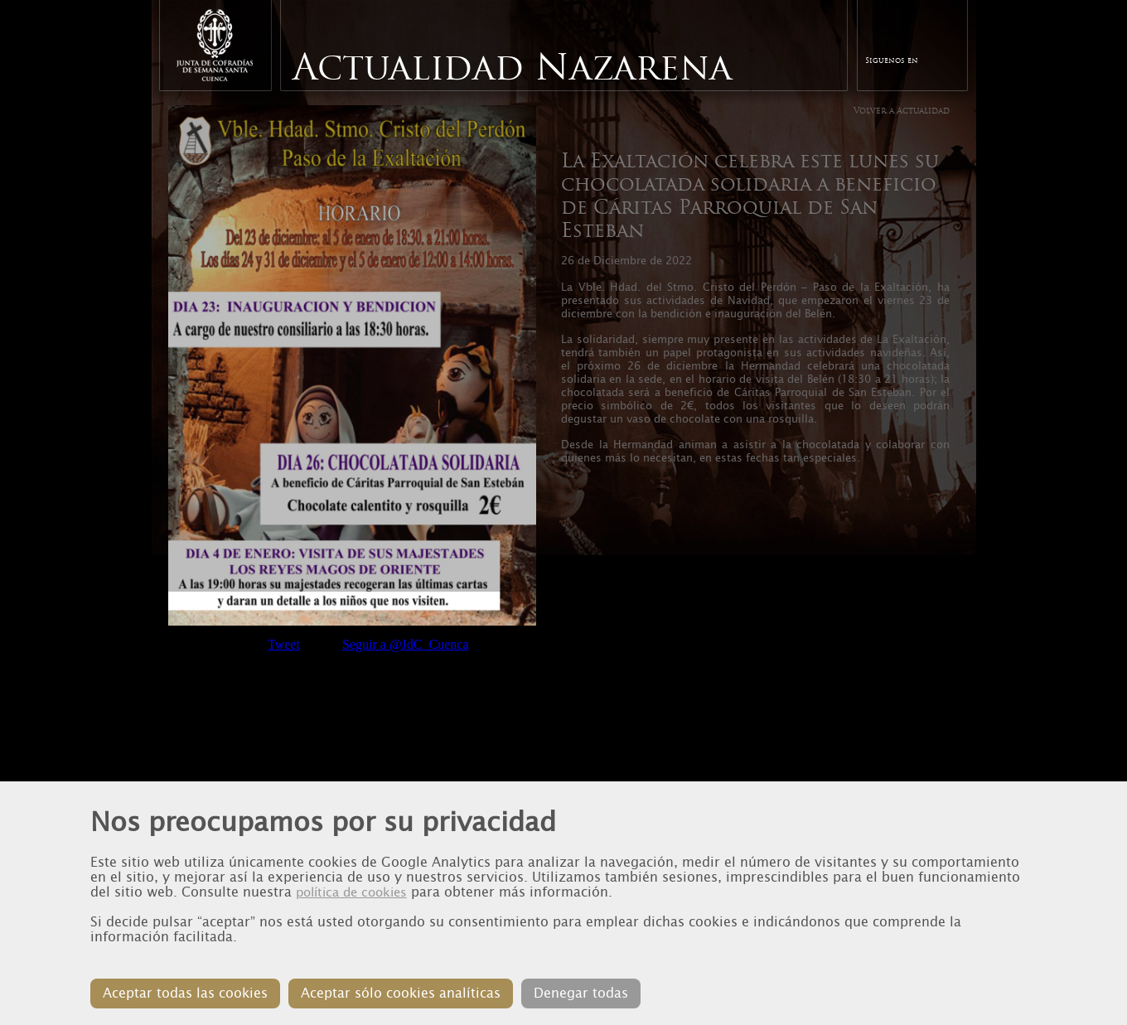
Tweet (284, 644)
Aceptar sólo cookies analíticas (401, 993)
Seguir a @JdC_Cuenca (405, 644)
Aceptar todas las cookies (185, 993)
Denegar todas (581, 993)
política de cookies (351, 892)
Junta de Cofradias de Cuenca (215, 45)
